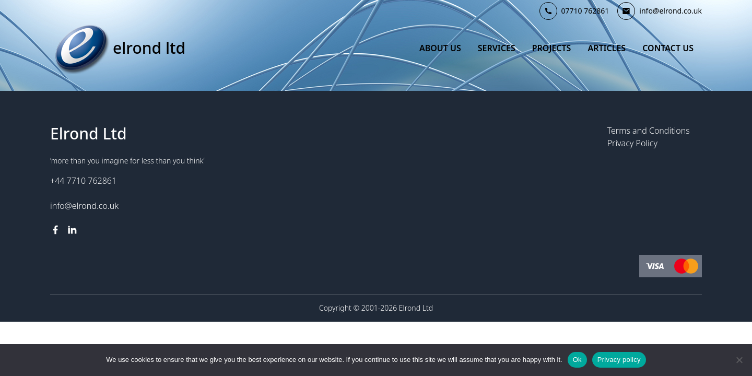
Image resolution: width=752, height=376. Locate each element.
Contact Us (668, 48)
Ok (577, 359)
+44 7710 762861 (83, 180)
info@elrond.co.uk (84, 206)
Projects (551, 48)
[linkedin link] (72, 230)
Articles (607, 48)
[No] (739, 360)
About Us (440, 48)
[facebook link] (55, 230)
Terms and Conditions (648, 130)
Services (496, 48)
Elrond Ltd (149, 48)
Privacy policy (619, 359)
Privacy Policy (632, 143)
